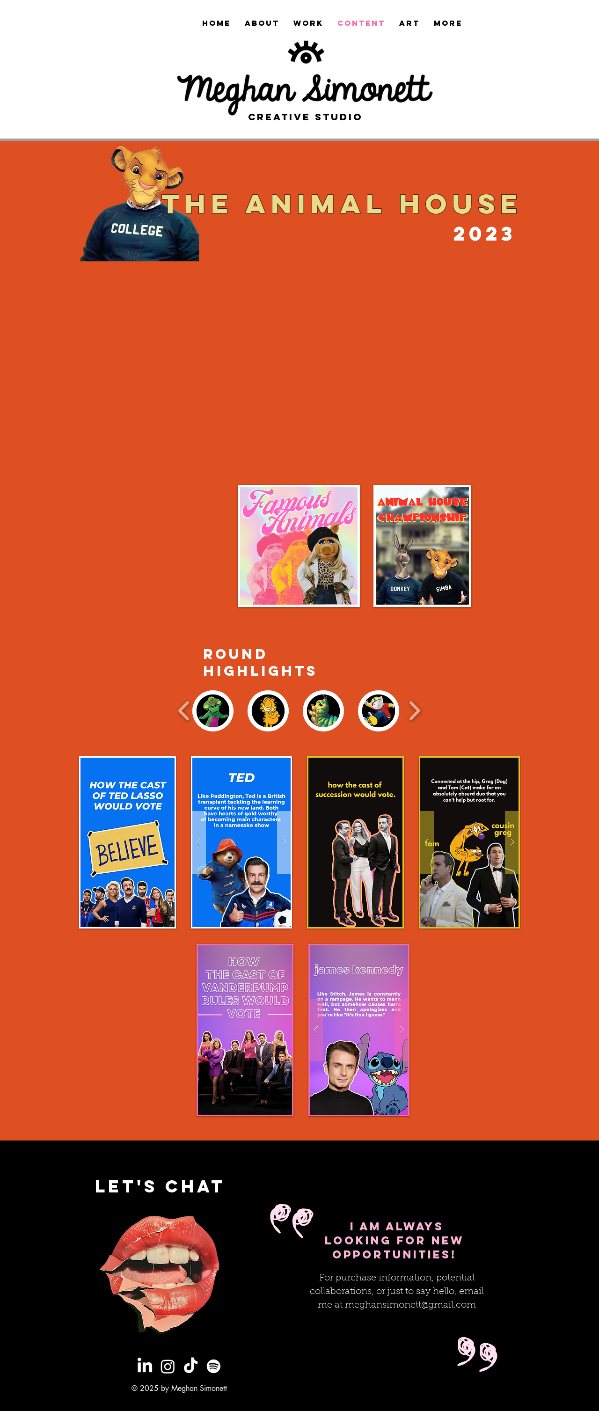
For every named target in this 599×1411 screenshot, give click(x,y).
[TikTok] (191, 1366)
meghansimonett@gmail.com (410, 1305)
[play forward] (414, 710)
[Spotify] (214, 1366)
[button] (241, 842)
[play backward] (184, 710)
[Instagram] (168, 1366)
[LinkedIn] (145, 1366)
